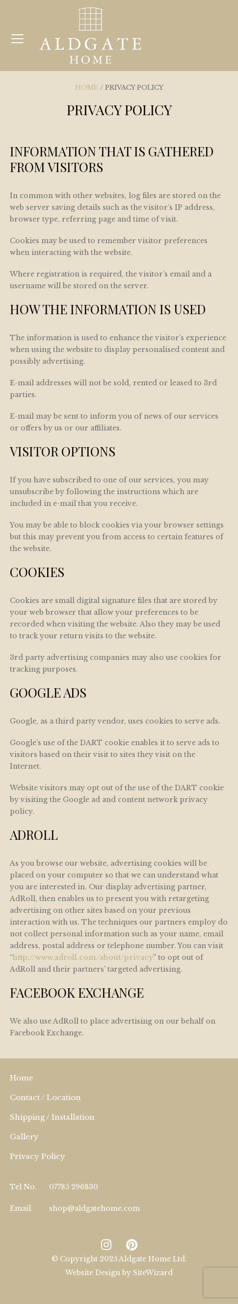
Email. (21, 1208)
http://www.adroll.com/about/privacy (83, 957)
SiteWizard (153, 1272)
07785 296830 (73, 1186)
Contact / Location (45, 1097)
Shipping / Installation (52, 1117)
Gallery (24, 1136)
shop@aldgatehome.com (94, 1208)
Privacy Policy (37, 1156)
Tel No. (23, 1186)
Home (86, 87)
